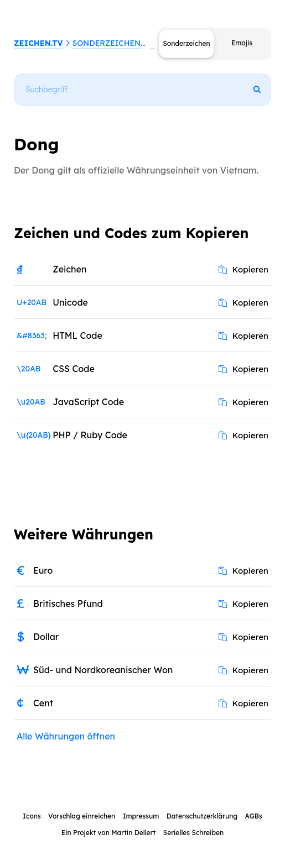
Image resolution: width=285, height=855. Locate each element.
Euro (43, 570)
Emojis (241, 43)
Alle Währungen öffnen (66, 736)
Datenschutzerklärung (202, 816)
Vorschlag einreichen (81, 816)
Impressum (141, 816)
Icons (31, 816)
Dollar (46, 636)
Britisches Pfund (68, 603)
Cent (43, 703)
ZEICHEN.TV (38, 43)
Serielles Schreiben (193, 832)
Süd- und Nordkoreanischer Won (103, 669)
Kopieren (243, 269)
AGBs (253, 816)
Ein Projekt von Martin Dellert (108, 832)
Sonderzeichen (106, 43)
